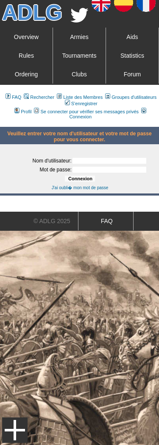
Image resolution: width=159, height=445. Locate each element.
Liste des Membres (80, 97)
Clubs (79, 74)
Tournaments (79, 55)
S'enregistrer (81, 103)
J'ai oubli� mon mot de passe (80, 187)
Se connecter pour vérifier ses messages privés (86, 111)
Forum (132, 74)
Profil (22, 111)
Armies (79, 37)
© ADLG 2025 (51, 221)
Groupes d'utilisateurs (130, 97)
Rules (26, 55)
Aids (132, 37)
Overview (26, 37)
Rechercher (39, 97)
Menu (15, 430)
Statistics (132, 55)
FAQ (13, 97)
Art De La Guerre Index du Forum (3, 123)
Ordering (26, 74)
